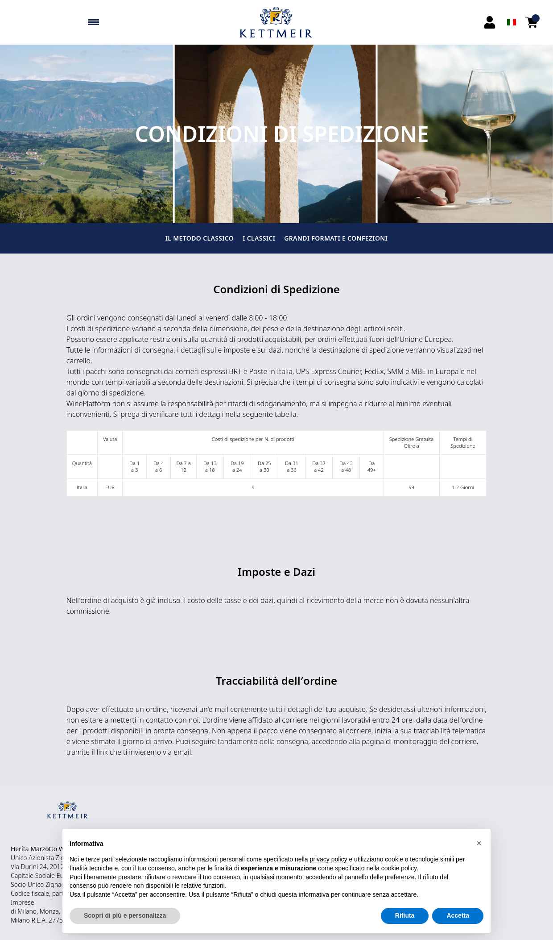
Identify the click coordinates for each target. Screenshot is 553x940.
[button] (479, 843)
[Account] (489, 22)
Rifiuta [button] (405, 915)
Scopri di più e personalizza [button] (125, 915)
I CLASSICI (259, 238)
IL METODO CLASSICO (199, 238)
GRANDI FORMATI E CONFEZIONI (336, 238)
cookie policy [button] (399, 868)
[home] (276, 22)
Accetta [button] (457, 915)
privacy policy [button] (328, 859)
